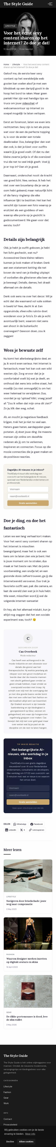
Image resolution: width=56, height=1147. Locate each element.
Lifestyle (16, 64)
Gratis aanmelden (28, 503)
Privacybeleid (10, 1124)
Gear (6, 1097)
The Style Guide (16, 1056)
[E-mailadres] (28, 496)
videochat (28, 103)
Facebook (36, 824)
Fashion (7, 1092)
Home (6, 64)
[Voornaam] (28, 489)
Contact (8, 1119)
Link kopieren (36, 830)
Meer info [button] (30, 1134)
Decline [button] (10, 1141)
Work (6, 1103)
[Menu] (49, 4)
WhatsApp (19, 824)
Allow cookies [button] (26, 1141)
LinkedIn (10, 830)
